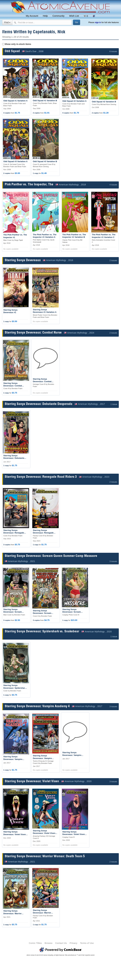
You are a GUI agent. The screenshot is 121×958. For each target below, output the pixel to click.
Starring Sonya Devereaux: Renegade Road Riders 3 (41, 477)
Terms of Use (87, 943)
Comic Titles (35, 943)
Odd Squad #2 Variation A (74, 101)
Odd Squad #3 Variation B (45, 161)
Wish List (74, 15)
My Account (32, 15)
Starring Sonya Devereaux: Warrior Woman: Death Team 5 (45, 856)
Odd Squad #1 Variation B (45, 101)
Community (58, 15)
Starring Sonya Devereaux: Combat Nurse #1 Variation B (42, 381)
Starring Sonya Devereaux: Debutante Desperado (38, 404)
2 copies (36, 113)
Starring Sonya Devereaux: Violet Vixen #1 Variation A (44, 833)
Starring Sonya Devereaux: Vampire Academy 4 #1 (12, 759)
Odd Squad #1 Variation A (15, 101)
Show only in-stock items (18, 44)
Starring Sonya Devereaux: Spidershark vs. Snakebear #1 (14, 688)
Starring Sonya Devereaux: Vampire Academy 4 (37, 706)
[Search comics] (42, 22)
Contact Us (61, 943)
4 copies (65, 113)
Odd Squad (12, 51)
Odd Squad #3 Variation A (15, 161)
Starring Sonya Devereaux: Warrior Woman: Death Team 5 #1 (15, 913)
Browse (48, 943)
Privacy (73, 943)
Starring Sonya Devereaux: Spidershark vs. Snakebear (42, 631)
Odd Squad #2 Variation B (104, 102)
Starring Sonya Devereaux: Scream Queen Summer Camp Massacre (51, 556)
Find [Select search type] (7, 22)
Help (45, 15)
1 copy (35, 173)
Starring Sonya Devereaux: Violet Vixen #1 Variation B (73, 834)
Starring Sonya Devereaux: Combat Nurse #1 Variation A (13, 386)
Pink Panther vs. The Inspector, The (29, 184)
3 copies (6, 113)
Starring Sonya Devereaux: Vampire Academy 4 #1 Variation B (74, 755)
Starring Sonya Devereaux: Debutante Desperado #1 (13, 458)
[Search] (76, 22)
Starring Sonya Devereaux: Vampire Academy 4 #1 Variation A (45, 758)
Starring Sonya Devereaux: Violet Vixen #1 (14, 834)
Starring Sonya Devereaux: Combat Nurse (33, 332)
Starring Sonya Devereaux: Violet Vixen (32, 781)
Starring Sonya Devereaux (23, 260)
